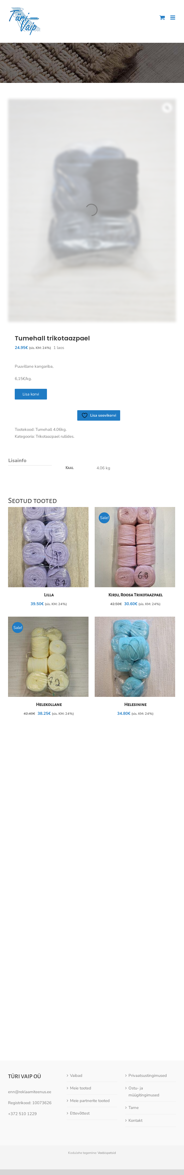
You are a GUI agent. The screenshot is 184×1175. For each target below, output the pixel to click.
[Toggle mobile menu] (173, 17)
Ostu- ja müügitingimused (143, 1039)
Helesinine (135, 704)
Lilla (49, 595)
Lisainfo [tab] (17, 460)
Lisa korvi (31, 394)
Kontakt (135, 1067)
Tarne (133, 1055)
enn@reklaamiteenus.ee (29, 1039)
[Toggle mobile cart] (162, 17)
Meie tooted (80, 1035)
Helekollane (49, 704)
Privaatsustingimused (147, 1023)
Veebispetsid (107, 1100)
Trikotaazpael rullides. (55, 436)
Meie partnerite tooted (90, 1048)
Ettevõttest (80, 1060)
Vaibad (76, 1023)
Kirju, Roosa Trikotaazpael (135, 595)
